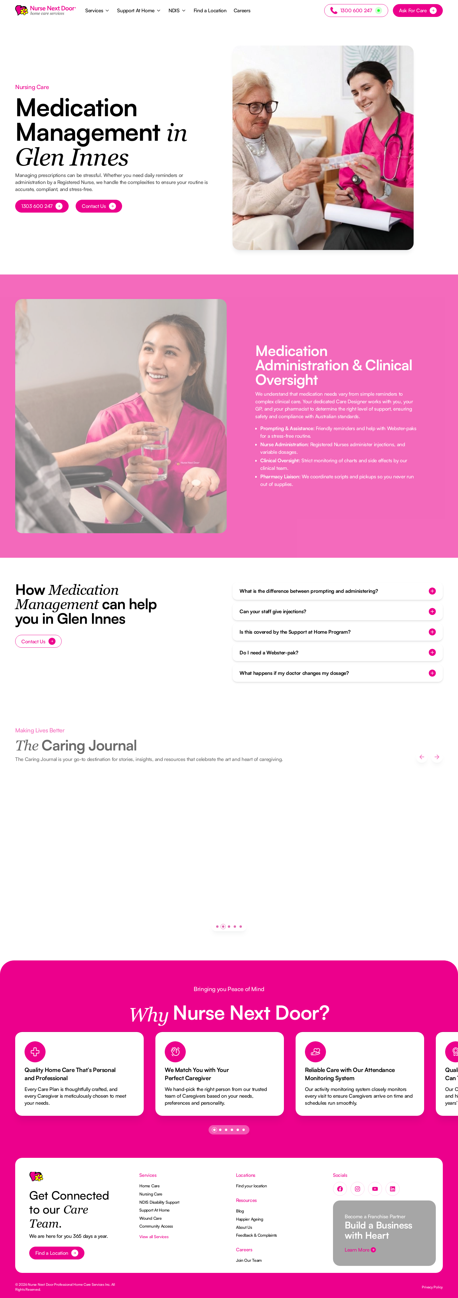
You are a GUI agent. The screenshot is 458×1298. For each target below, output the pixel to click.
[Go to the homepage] (36, 1179)
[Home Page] (45, 10)
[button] (97, 10)
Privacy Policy (432, 1287)
